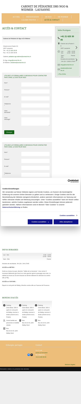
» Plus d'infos (62, 74)
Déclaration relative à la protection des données (14, 369)
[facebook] (28, 355)
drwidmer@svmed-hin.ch (18, 62)
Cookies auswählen (67, 215)
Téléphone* (7, 104)
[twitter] (31, 355)
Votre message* (7, 118)
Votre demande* (7, 111)
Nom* (6, 83)
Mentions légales (70, 364)
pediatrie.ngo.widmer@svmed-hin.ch (20, 56)
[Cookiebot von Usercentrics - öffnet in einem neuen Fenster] (69, 181)
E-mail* (6, 97)
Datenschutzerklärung (11, 207)
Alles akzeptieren (66, 222)
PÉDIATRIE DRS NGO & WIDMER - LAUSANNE (44, 8)
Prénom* (7, 90)
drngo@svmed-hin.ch (14, 60)
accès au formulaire (41, 352)
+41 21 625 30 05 (11, 50)
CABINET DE (29, 6)
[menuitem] (16, 16)
